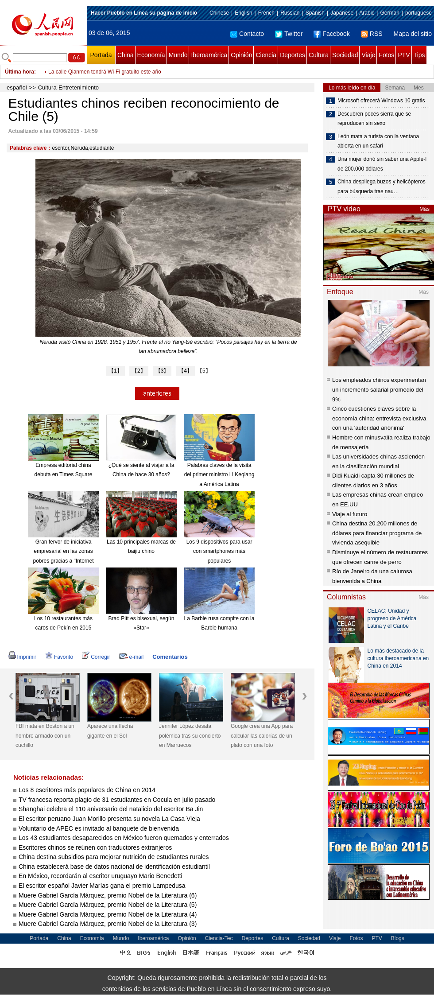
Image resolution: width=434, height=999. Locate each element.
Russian (289, 13)
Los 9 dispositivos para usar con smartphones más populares (219, 551)
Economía (151, 54)
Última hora (19, 72)
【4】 (185, 371)
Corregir (96, 657)
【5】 (204, 371)
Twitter (288, 33)
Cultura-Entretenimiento (68, 87)
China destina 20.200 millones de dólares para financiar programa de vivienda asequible (377, 533)
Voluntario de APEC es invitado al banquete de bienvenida (99, 828)
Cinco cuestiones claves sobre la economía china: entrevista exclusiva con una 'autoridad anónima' (379, 418)
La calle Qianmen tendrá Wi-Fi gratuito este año (104, 72)
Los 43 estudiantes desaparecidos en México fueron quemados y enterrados (124, 837)
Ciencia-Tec (219, 938)
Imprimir (22, 657)
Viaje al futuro (349, 514)
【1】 (115, 371)
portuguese (418, 13)
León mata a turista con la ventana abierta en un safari (378, 141)
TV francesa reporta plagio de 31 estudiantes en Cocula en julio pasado (117, 799)
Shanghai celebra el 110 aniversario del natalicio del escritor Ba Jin (111, 808)
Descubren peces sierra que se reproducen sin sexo (374, 119)
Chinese (219, 13)
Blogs (397, 938)
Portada (101, 54)
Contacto (247, 33)
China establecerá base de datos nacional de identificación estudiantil (114, 866)
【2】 (139, 371)
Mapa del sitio (413, 33)
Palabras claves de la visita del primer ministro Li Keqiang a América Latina (219, 474)
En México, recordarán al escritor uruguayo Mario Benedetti (100, 875)
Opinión (241, 54)
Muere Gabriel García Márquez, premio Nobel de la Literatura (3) (108, 923)
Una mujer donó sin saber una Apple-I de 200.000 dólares (381, 164)
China (125, 54)
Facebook (331, 33)
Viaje (368, 54)
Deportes (292, 54)
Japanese (341, 13)
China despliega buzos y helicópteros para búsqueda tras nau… (381, 186)
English (243, 13)
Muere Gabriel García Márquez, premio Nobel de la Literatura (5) (108, 904)
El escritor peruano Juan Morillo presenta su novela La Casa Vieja (109, 818)
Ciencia (266, 54)
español (17, 87)
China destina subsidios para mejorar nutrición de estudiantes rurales (114, 856)
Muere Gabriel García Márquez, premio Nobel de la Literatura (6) (108, 895)
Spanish (315, 13)
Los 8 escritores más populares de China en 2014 (87, 789)
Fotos (386, 54)
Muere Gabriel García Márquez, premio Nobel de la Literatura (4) (108, 914)
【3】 (162, 371)
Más (424, 209)
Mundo (178, 54)
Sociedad (345, 54)
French (266, 13)
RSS (372, 33)
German (389, 13)
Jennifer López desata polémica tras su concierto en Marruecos (190, 735)
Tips (419, 54)
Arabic (366, 13)
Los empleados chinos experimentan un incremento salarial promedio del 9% (379, 389)
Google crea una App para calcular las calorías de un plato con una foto (262, 735)
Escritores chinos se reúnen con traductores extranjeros (95, 847)
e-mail (131, 657)
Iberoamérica (209, 54)
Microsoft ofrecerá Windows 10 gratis (381, 100)
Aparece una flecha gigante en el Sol (110, 731)
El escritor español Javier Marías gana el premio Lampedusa (102, 885)
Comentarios (169, 656)
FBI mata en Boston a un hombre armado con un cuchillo (45, 735)
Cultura (319, 54)
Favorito (59, 657)
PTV (404, 54)
